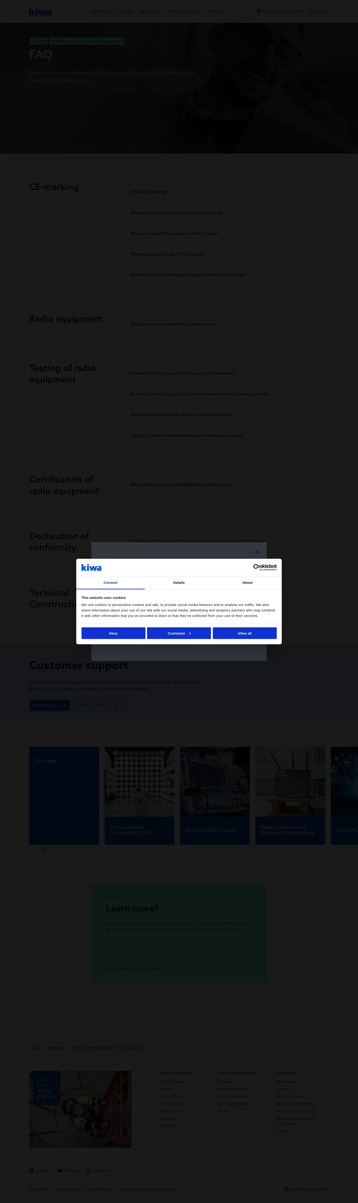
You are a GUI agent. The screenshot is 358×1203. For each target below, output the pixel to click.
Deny (113, 633)
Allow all (245, 633)
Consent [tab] (111, 582)
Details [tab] (179, 582)
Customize (179, 633)
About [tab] (247, 582)
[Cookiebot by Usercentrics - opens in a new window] (257, 567)
